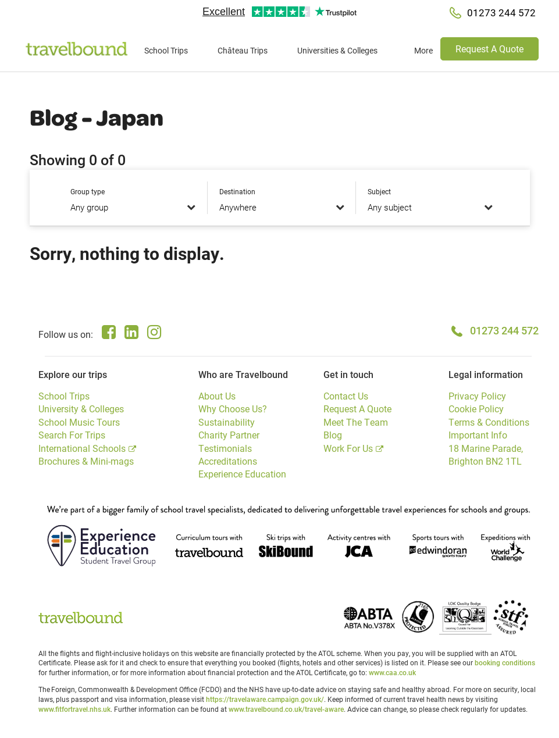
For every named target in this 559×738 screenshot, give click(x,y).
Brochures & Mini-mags (86, 461)
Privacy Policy (477, 396)
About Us (217, 396)
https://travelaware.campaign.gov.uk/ (265, 699)
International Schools (82, 448)
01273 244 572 (504, 330)
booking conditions (505, 662)
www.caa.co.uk (392, 672)
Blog (332, 435)
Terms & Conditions (488, 422)
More (423, 50)
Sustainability (226, 422)
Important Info (477, 435)
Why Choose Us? (232, 408)
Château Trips (243, 50)
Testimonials (225, 448)
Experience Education (242, 474)
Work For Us (348, 448)
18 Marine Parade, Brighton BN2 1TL (485, 454)
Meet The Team (355, 422)
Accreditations (227, 461)
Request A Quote (489, 48)
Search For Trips (71, 435)
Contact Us (345, 396)
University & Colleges (81, 408)
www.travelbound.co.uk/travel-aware (286, 709)
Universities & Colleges (337, 50)
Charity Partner (228, 435)
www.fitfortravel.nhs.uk (74, 709)
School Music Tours (79, 422)
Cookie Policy (476, 408)
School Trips (166, 50)
